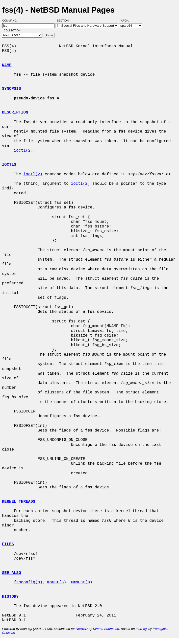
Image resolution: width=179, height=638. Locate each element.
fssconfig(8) (28, 582)
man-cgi (141, 629)
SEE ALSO (11, 573)
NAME (6, 65)
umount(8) (81, 582)
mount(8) (56, 582)
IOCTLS (9, 164)
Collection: (12, 30)
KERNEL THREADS (18, 501)
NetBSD (82, 629)
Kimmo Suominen (106, 629)
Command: (11, 20)
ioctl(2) (23, 150)
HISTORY (10, 596)
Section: (64, 20)
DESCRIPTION (15, 112)
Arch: (127, 20)
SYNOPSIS (11, 88)
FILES (8, 544)
